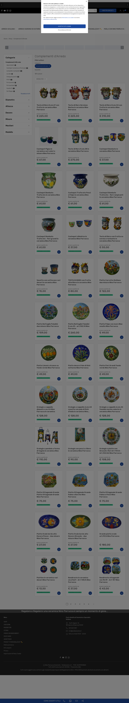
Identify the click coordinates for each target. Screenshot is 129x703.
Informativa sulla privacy (50, 19)
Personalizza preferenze (64, 30)
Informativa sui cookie (68, 17)
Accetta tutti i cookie (64, 26)
